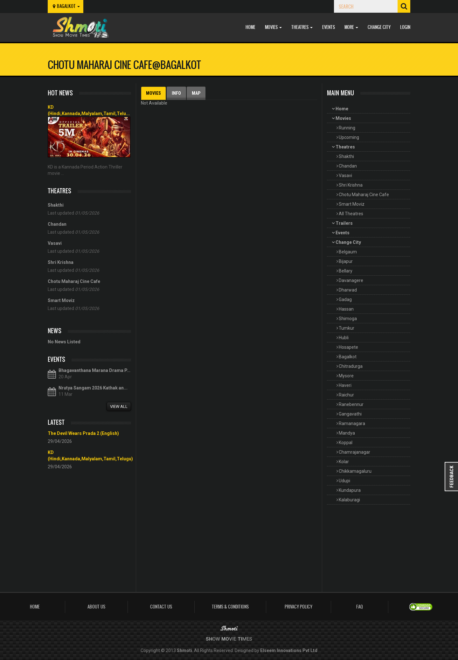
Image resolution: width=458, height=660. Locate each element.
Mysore (346, 375)
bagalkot (65, 6)
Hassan (346, 309)
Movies (273, 27)
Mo (225, 639)
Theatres (302, 27)
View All (119, 406)
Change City (379, 27)
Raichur (346, 394)
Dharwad (348, 289)
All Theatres (351, 213)
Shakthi (346, 156)
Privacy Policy (298, 607)
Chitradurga (351, 366)
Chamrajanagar (354, 452)
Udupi (344, 480)
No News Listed (64, 341)
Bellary (345, 270)
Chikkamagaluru (355, 471)
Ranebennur (351, 404)
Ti (240, 639)
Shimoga (348, 318)
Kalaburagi (349, 499)
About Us (96, 607)
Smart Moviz (351, 204)
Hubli (344, 337)
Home (250, 27)
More (351, 27)
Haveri (345, 385)
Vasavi (345, 175)
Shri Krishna (351, 185)
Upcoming (349, 137)
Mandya (347, 433)
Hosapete (348, 347)
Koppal (345, 442)
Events (328, 27)
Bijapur (346, 261)
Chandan (348, 165)
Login (405, 27)
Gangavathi (350, 413)
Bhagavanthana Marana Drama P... (94, 370)
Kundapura (350, 490)
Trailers (344, 223)
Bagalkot (348, 356)
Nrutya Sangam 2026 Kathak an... (93, 387)
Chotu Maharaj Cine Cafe (364, 194)
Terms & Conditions (230, 607)
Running (347, 127)
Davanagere (351, 280)
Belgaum (348, 251)
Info (176, 93)
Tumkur (346, 328)
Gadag (345, 299)
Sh (209, 639)
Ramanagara (352, 423)
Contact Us (161, 607)
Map (196, 93)
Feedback (452, 476)
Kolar (344, 461)
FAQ (359, 607)
